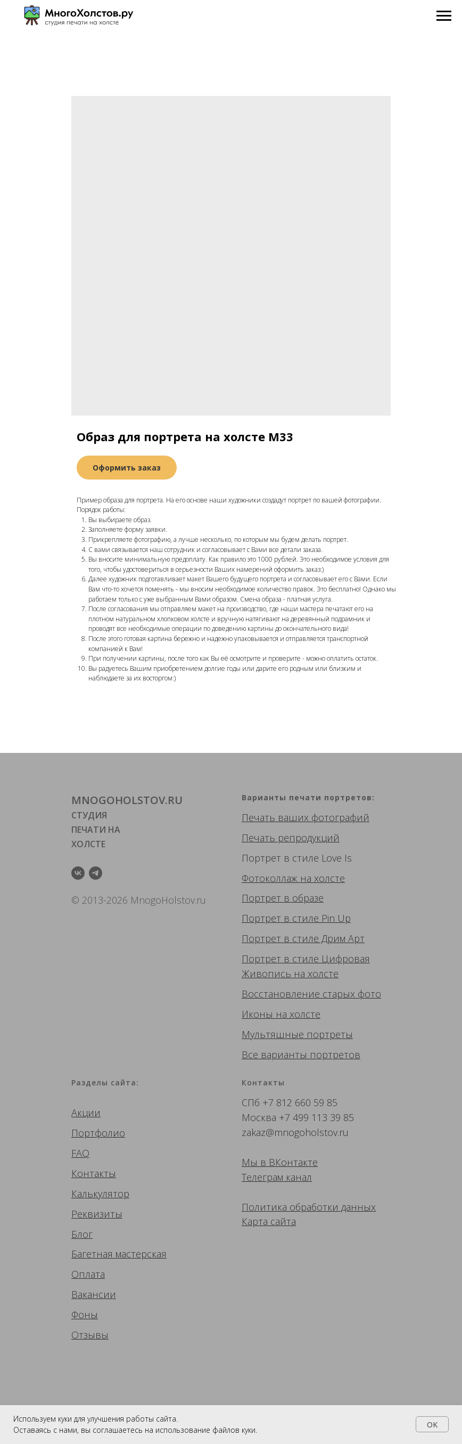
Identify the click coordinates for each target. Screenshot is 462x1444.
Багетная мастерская (119, 1253)
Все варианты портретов (301, 1054)
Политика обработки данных (309, 1206)
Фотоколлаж (270, 878)
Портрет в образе (283, 897)
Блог (82, 1234)
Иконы (257, 1014)
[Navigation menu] (443, 16)
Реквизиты (96, 1213)
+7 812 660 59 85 (299, 1102)
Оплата (88, 1274)
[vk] (78, 873)
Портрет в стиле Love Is (297, 857)
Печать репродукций (291, 837)
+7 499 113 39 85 (316, 1117)
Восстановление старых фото (311, 993)
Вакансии (93, 1294)
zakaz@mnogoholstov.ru (295, 1132)
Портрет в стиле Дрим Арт (303, 938)
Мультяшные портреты (297, 1034)
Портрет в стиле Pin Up (296, 918)
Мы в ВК (261, 1162)
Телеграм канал (277, 1177)
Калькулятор (100, 1193)
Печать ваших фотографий (305, 817)
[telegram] (95, 873)
